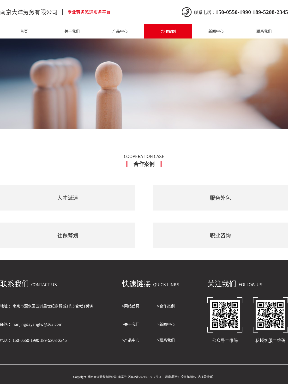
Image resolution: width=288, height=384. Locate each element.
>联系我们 (166, 340)
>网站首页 (130, 306)
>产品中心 (130, 340)
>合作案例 (166, 306)
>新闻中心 (166, 324)
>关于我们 (130, 324)
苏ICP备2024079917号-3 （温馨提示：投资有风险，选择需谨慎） (171, 376)
